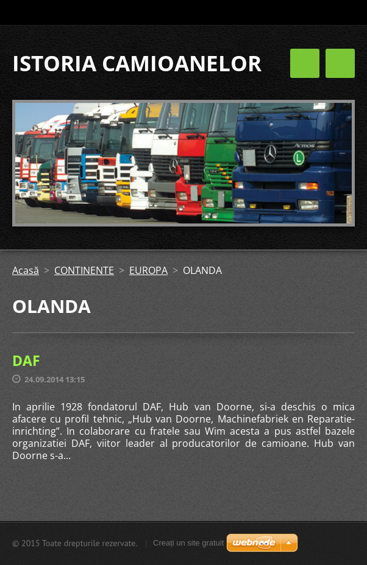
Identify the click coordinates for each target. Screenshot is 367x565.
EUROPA (148, 270)
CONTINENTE (84, 270)
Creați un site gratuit (188, 542)
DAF (26, 360)
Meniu (340, 63)
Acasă (25, 270)
